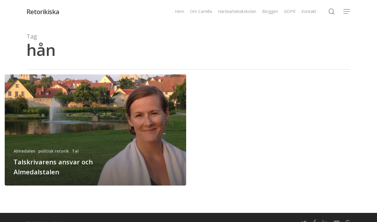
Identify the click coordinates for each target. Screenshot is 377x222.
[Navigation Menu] (346, 12)
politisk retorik (53, 151)
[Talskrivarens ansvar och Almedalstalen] (95, 130)
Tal (75, 151)
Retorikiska (43, 11)
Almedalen (24, 151)
